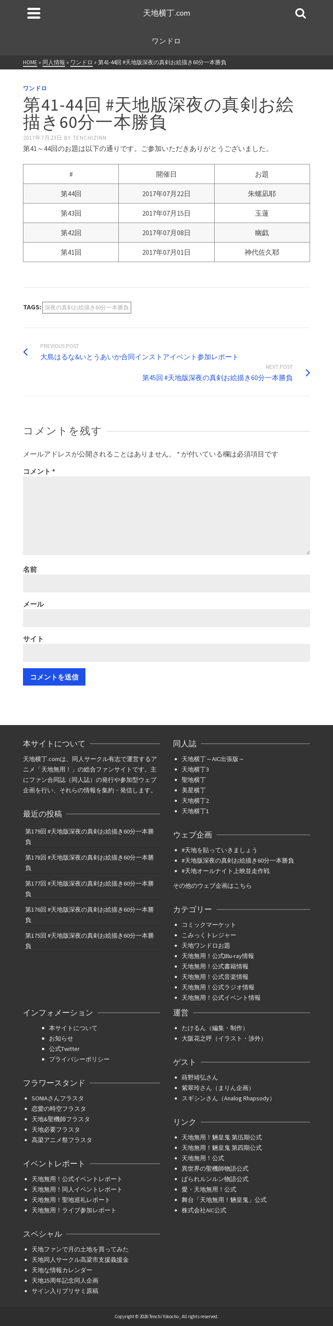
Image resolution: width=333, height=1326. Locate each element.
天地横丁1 (195, 811)
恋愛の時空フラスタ (59, 1109)
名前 (30, 569)
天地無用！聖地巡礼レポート (71, 1200)
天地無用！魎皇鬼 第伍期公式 (222, 1137)
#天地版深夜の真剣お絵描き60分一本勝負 (238, 860)
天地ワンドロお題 (206, 945)
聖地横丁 (194, 780)
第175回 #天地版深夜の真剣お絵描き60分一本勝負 (89, 941)
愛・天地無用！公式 (209, 1189)
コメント (39, 471)
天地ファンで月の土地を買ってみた (80, 1249)
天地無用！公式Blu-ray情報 (218, 956)
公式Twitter (64, 1049)
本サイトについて (73, 1028)
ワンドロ (35, 88)
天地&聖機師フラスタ (61, 1119)
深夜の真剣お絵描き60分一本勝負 (87, 307)
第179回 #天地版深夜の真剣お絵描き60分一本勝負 (89, 836)
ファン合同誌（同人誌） (62, 780)
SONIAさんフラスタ (58, 1098)
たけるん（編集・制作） (215, 1028)
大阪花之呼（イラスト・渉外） (224, 1038)
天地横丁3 (195, 769)
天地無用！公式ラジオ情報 (218, 987)
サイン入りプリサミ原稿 (65, 1291)
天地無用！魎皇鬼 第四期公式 (222, 1148)
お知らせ (61, 1038)
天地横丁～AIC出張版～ (213, 759)
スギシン (194, 1098)
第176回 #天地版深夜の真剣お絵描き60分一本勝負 (89, 915)
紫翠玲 (191, 1088)
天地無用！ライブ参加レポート (74, 1210)
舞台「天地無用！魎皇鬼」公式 (224, 1200)
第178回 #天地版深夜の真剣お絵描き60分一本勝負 (89, 862)
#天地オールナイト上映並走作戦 (226, 871)
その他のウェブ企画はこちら (212, 885)
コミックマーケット (209, 925)
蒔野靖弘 (194, 1077)
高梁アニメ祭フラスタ (62, 1140)
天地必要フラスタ (56, 1129)
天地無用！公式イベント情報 (221, 997)
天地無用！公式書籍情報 (215, 966)
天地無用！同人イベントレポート (77, 1189)
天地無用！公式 (203, 1158)
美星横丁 (194, 790)
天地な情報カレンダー (62, 1270)
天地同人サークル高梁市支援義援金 (80, 1260)
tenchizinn (90, 137)
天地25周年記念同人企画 (65, 1280)
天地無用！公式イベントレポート (77, 1179)
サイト (33, 638)
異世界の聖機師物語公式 (215, 1168)
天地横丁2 (195, 800)
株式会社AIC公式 (204, 1210)
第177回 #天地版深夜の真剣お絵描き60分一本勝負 (89, 889)
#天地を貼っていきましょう (220, 850)
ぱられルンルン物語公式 (215, 1179)
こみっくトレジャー (209, 935)
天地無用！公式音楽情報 (215, 977)
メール (33, 604)
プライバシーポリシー (79, 1059)
